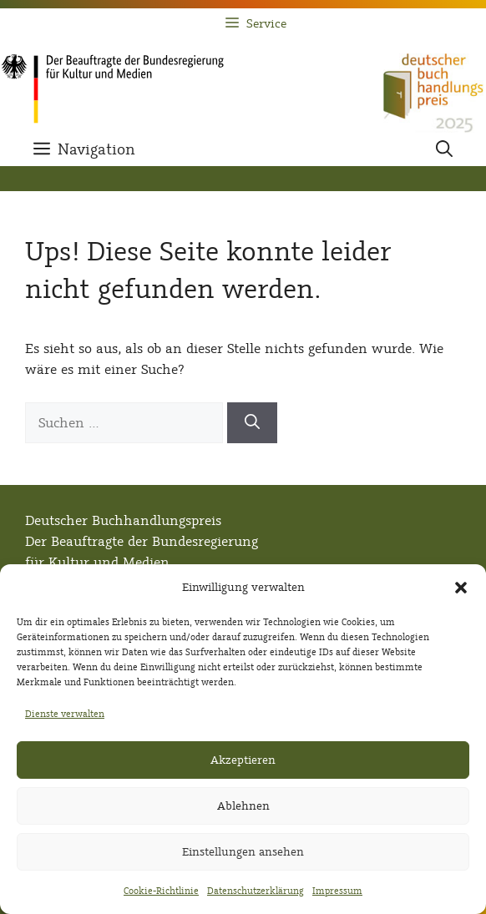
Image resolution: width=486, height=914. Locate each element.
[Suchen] (252, 422)
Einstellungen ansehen (243, 852)
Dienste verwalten (64, 714)
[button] (461, 587)
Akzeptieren (243, 760)
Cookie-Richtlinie (161, 890)
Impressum (337, 890)
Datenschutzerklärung (255, 890)
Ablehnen (243, 806)
